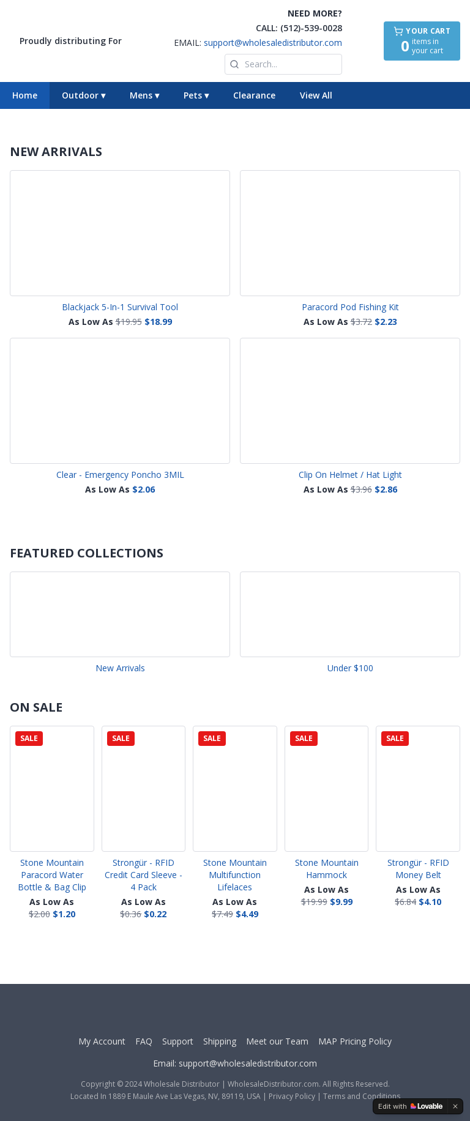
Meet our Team (277, 1041)
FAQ (143, 1041)
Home (24, 95)
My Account (101, 1041)
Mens (144, 95)
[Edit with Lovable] (410, 1106)
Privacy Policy (292, 1096)
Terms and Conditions (361, 1096)
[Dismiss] (455, 1106)
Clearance (254, 95)
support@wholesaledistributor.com (273, 42)
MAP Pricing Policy (355, 1041)
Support (177, 1041)
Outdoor (83, 95)
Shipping (219, 1041)
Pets (196, 95)
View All (316, 95)
